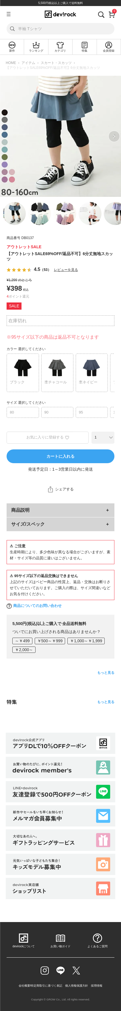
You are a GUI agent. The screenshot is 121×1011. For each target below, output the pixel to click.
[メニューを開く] (8, 14)
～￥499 (22, 641)
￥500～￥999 (50, 641)
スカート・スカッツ (56, 63)
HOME (11, 63)
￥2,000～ (24, 649)
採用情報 (96, 985)
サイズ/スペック (27, 524)
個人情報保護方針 (76, 985)
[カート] (112, 14)
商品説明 (20, 510)
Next (114, 136)
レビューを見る (66, 270)
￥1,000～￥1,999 (86, 641)
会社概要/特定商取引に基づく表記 (41, 985)
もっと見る (105, 673)
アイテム (28, 63)
